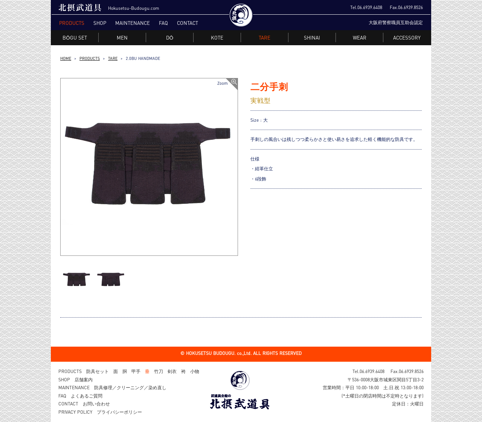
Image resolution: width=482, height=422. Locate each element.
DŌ (169, 37)
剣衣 (172, 371)
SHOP (99, 23)
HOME (65, 58)
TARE (112, 58)
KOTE (217, 37)
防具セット (97, 371)
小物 (194, 371)
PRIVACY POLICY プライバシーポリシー (100, 412)
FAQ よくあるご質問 (80, 396)
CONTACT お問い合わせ (84, 404)
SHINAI (312, 37)
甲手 (135, 371)
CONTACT (187, 23)
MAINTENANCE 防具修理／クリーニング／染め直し (112, 387)
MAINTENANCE (132, 23)
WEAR (359, 37)
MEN (122, 37)
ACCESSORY (407, 37)
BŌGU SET (74, 37)
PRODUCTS (71, 23)
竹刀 (158, 371)
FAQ (163, 23)
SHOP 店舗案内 (75, 379)
